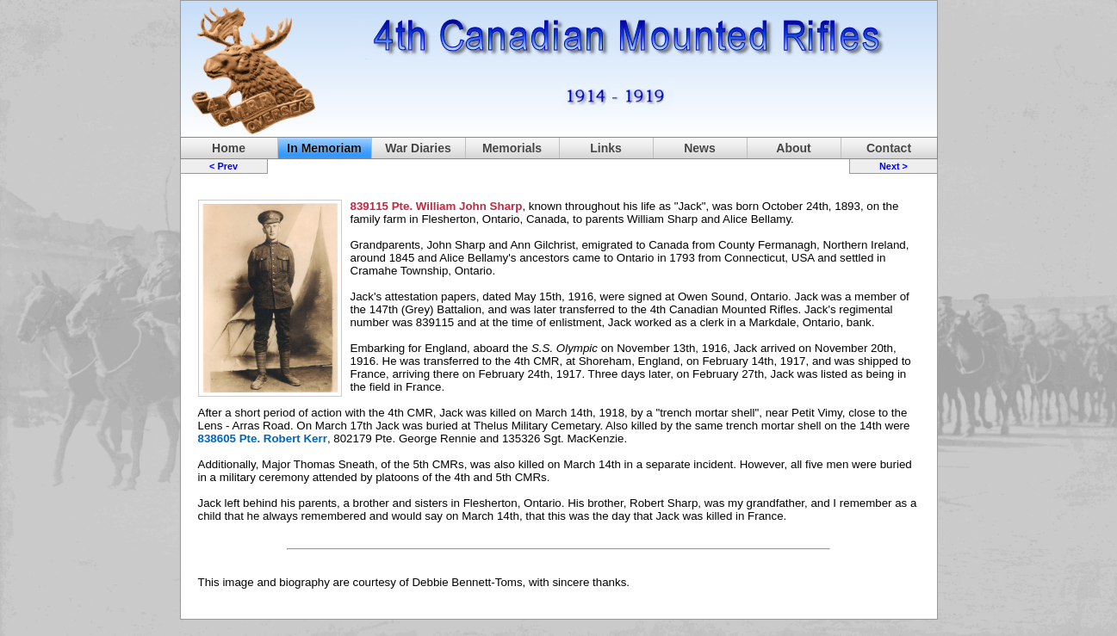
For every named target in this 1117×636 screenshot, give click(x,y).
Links (606, 148)
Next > (893, 166)
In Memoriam (324, 148)
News (700, 148)
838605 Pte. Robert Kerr (262, 438)
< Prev (223, 166)
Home (228, 148)
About (793, 148)
